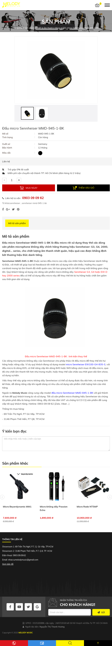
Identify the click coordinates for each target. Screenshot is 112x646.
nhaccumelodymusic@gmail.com (23, 559)
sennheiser (15, 203)
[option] (56, 70)
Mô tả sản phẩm (17, 223)
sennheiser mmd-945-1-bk (34, 203)
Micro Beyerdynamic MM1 (17, 506)
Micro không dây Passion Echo (54, 508)
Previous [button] (2, 497)
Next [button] (110, 497)
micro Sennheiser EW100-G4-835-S (85, 364)
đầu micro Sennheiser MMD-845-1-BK (72, 392)
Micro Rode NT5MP (87, 506)
